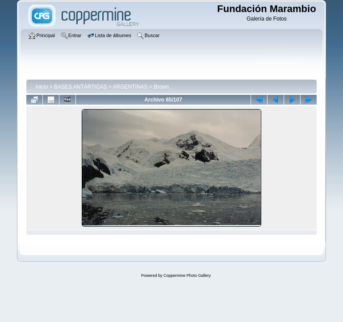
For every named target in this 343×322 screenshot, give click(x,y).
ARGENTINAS (130, 87)
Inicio (41, 87)
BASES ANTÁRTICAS (80, 87)
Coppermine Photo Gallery (187, 275)
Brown (161, 87)
